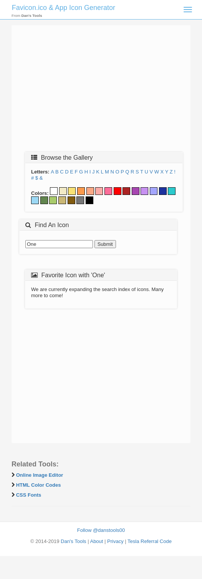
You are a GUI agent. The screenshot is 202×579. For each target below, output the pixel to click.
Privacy (115, 541)
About (96, 541)
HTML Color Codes (38, 485)
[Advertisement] (101, 90)
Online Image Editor (39, 475)
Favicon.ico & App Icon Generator (63, 7)
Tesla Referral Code (149, 541)
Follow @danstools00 (101, 530)
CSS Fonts (28, 495)
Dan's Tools (73, 541)
